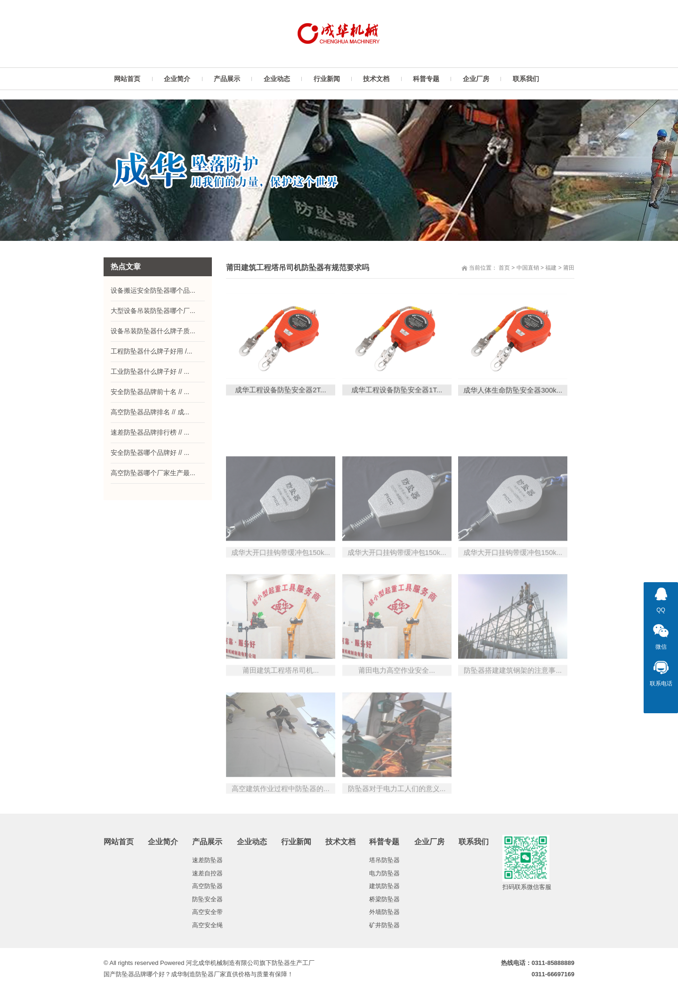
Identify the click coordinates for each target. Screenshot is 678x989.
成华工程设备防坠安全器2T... (280, 400)
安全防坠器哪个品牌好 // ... (150, 452)
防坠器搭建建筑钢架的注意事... (513, 726)
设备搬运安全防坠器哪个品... (153, 290)
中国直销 (528, 267)
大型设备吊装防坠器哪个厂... (153, 310)
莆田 (568, 267)
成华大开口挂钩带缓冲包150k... (280, 608)
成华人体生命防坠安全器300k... (512, 401)
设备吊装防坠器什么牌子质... (153, 331)
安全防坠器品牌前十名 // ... (150, 392)
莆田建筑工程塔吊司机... (280, 726)
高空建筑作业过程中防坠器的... (281, 844)
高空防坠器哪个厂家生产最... (153, 473)
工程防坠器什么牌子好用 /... (151, 351)
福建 (551, 267)
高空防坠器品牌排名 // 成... (150, 412)
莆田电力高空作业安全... (396, 726)
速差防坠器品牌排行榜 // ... (150, 432)
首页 (504, 267)
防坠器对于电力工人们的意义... (397, 844)
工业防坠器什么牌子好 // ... (150, 371)
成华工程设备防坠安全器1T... (396, 400)
